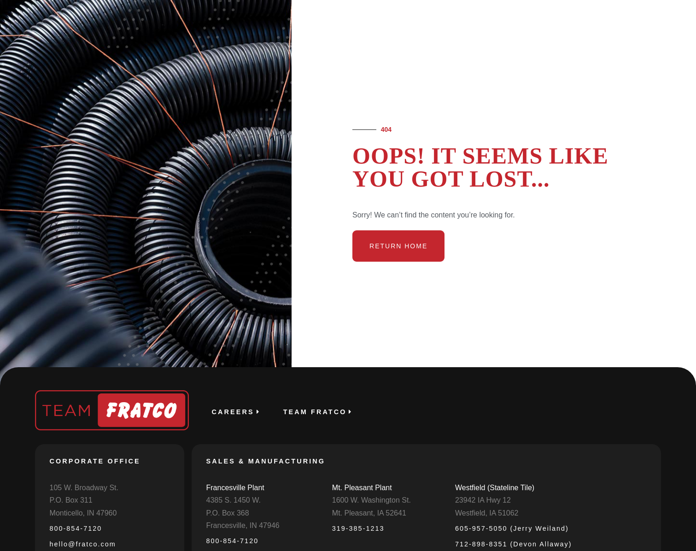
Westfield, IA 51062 (487, 513)
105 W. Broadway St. (84, 488)
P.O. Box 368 (227, 513)
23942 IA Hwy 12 (483, 500)
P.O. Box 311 (71, 500)
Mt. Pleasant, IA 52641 (369, 513)
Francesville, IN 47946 (243, 525)
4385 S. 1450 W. (233, 500)
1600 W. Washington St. (371, 500)
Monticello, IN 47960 (83, 513)
